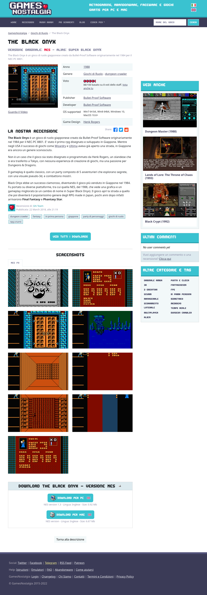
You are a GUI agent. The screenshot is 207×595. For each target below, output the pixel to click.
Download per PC (70, 498)
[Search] (170, 22)
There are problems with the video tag (33, 86)
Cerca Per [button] (96, 22)
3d (145, 285)
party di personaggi (93, 216)
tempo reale (178, 308)
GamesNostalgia (17, 33)
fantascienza (178, 285)
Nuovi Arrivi (46, 22)
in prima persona (54, 216)
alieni (147, 317)
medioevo (176, 303)
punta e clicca (180, 280)
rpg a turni (15, 221)
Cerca (193, 22)
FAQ (49, 570)
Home (14, 22)
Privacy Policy (125, 576)
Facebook (36, 563)
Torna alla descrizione (70, 539)
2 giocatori (150, 289)
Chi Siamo (65, 576)
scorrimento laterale (151, 305)
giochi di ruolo (116, 216)
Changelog (48, 576)
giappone (73, 216)
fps (173, 289)
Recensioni (28, 22)
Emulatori (37, 570)
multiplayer (151, 312)
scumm (148, 294)
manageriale (151, 299)
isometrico (177, 299)
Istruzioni (22, 570)
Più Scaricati (66, 22)
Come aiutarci (85, 570)
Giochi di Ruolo (39, 33)
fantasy (37, 216)
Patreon (79, 563)
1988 (86, 67)
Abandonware (64, 570)
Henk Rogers (91, 122)
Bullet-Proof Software (97, 98)
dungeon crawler (116, 74)
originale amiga (153, 280)
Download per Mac (70, 514)
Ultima (73, 146)
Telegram (51, 563)
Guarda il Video (18, 112)
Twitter (22, 563)
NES (47, 50)
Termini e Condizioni (100, 576)
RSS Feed (65, 563)
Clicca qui (165, 259)
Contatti (79, 576)
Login (35, 576)
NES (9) (15, 263)
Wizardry (60, 146)
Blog (82, 22)
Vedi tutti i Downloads (70, 236)
